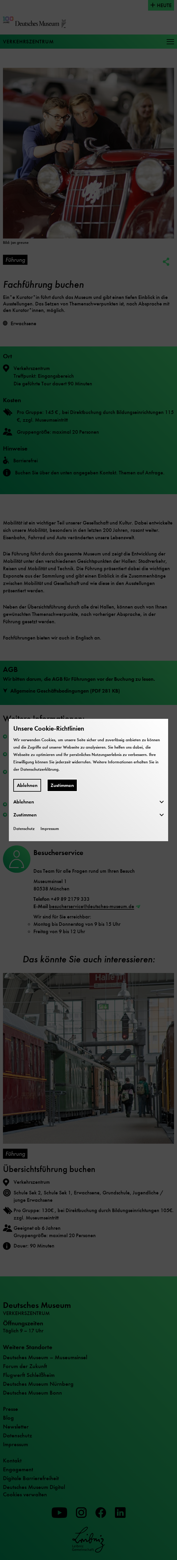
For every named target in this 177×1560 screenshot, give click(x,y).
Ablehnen (27, 785)
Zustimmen (62, 785)
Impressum (49, 828)
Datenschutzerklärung (39, 769)
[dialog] (88, 780)
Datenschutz (24, 828)
